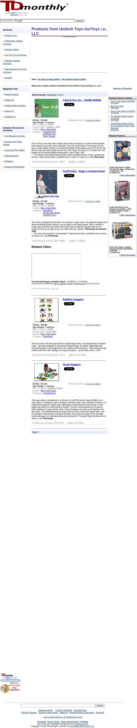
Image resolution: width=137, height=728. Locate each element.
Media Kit (9, 100)
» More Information (127, 175)
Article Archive (12, 94)
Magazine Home (46, 710)
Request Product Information (81, 712)
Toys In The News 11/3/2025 (122, 111)
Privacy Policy (53, 722)
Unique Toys (11, 35)
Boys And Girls (48, 129)
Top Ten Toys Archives (15, 55)
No (57, 288)
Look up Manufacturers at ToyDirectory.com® (62, 717)
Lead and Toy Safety (15, 150)
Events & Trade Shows (48, 712)
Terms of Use (82, 724)
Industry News (12, 49)
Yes (53, 288)
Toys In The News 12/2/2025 (122, 101)
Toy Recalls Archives (15, 136)
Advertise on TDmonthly (122, 88)
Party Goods (49, 136)
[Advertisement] (10, 224)
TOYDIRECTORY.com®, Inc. (81, 726)
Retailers (9, 161)
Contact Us (10, 117)
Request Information (14, 167)
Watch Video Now (52, 196)
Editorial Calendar (29, 712)
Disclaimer (41, 722)
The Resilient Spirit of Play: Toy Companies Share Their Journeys (122, 125)
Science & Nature (51, 212)
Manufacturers (12, 156)
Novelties (47, 210)
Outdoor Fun (49, 134)
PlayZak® (100, 712)
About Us (9, 111)
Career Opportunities (70, 722)
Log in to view (93, 120)
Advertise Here (80, 710)
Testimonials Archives (15, 105)
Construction (49, 393)
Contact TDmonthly (63, 710)
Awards (8, 77)
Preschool (48, 336)
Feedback (84, 722)
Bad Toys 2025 (116, 106)
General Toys (49, 131)
